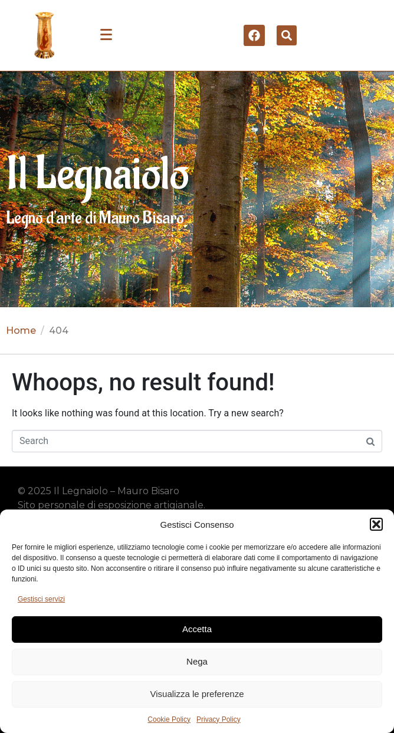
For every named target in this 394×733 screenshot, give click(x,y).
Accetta (197, 629)
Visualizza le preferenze (197, 694)
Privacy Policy (218, 719)
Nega (197, 661)
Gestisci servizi (41, 599)
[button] (376, 524)
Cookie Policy (169, 719)
